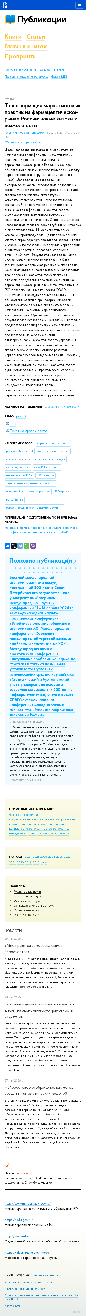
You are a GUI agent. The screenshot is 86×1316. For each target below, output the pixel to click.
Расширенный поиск (51, 70)
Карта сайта (12, 1306)
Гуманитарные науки (27, 891)
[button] (11, 568)
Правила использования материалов (26, 76)
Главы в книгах (26, 46)
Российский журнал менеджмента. (27, 133)
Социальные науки (26, 910)
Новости (13, 930)
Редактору (75, 1311)
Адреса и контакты (46, 1275)
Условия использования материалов (29, 1282)
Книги (13, 36)
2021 (12, 862)
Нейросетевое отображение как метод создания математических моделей (39, 1090)
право (32, 833)
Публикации (41, 19)
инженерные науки (51, 824)
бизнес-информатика (23, 814)
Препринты (21, 56)
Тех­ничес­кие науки (26, 915)
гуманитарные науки (23, 824)
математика (61, 828)
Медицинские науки (27, 901)
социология (45, 833)
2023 (59, 856)
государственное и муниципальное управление (42, 819)
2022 (67, 856)
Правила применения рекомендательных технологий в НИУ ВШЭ (41, 1297)
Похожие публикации (40, 560)
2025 (43, 856)
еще (44, 862)
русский (21, 416)
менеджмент (18, 833)
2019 (28, 862)
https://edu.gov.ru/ (19, 1219)
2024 (51, 856)
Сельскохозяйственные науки (34, 905)
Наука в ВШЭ (59, 76)
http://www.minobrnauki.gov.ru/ (28, 1203)
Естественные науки (27, 896)
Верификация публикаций (21, 70)
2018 (36, 862)
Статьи (35, 36)
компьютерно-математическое (30, 828)
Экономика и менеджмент (62, 407)
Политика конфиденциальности (25, 1289)
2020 (20, 862)
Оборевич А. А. (14, 142)
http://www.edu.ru (18, 1236)
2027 (28, 856)
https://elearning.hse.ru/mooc (27, 1252)
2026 (36, 856)
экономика (62, 833)
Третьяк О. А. (33, 142)
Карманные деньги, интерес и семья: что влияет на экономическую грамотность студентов (40, 1010)
